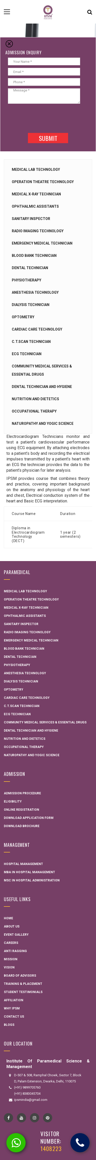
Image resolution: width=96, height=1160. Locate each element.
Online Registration (21, 809)
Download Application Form (29, 818)
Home (8, 918)
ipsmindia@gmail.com (30, 1100)
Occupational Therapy (34, 411)
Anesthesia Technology (35, 292)
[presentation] (44, 118)
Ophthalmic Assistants (35, 206)
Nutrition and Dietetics (35, 399)
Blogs (9, 1025)
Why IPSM (12, 1008)
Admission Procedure (22, 793)
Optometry (23, 317)
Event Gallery (16, 934)
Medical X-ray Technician (36, 194)
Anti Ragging (15, 951)
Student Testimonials (23, 992)
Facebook (8, 1117)
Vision (9, 967)
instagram (35, 1117)
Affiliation (13, 1000)
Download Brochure (21, 826)
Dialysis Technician (30, 305)
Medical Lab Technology (36, 169)
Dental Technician (30, 268)
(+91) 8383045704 (27, 1093)
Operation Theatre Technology (43, 182)
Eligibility (13, 801)
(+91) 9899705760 (27, 1087)
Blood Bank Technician (34, 256)
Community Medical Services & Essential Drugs (45, 722)
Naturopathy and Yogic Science (42, 423)
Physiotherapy (26, 280)
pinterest (48, 1117)
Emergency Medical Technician (42, 243)
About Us (11, 926)
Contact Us (14, 1016)
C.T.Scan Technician (31, 342)
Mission (10, 959)
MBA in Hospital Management (29, 872)
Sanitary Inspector (31, 219)
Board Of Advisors (20, 975)
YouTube (22, 1117)
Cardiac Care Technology (37, 329)
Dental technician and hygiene (42, 387)
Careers (11, 943)
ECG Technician (26, 354)
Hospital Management (23, 864)
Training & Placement (23, 984)
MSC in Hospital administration (32, 880)
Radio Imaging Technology (37, 231)
